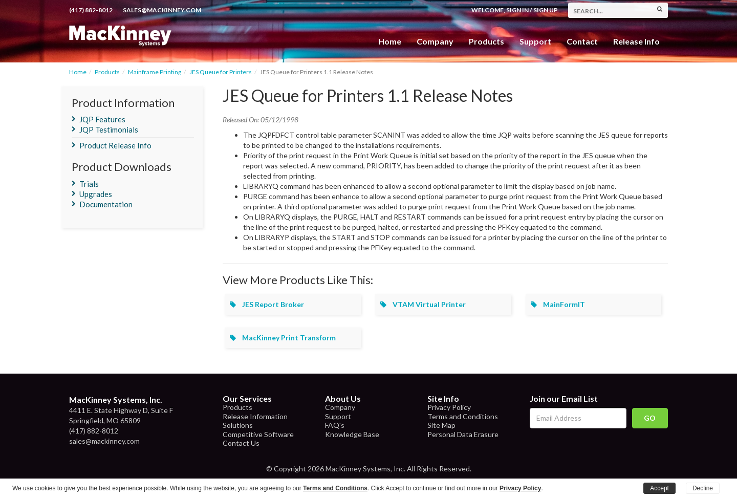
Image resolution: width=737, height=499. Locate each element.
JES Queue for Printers (220, 72)
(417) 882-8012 (91, 10)
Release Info (636, 41)
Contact (582, 41)
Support (535, 41)
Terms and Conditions (462, 416)
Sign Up (545, 10)
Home (389, 41)
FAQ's (334, 425)
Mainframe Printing (154, 72)
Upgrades (95, 194)
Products (107, 72)
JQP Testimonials (108, 129)
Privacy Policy (449, 407)
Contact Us (241, 443)
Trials (89, 183)
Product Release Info (115, 145)
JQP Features (102, 119)
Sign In (517, 10)
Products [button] (486, 41)
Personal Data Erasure (462, 434)
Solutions (238, 425)
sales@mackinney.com (162, 10)
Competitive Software (258, 434)
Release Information (255, 416)
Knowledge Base (352, 434)
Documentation (106, 204)
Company (435, 41)
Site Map (441, 425)
